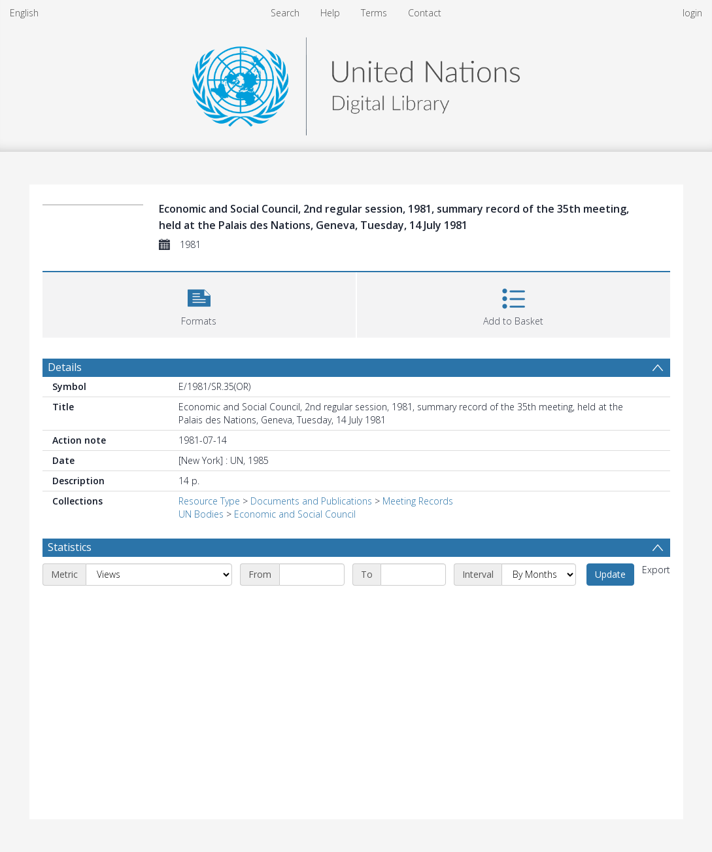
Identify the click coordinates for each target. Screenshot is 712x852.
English (24, 13)
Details (65, 367)
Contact (424, 13)
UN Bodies (201, 514)
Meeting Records (417, 501)
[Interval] (538, 574)
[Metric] (159, 574)
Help (330, 13)
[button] (199, 303)
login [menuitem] (692, 13)
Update (610, 574)
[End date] (413, 574)
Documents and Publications (311, 501)
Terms (374, 13)
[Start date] (312, 574)
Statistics (70, 547)
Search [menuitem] (285, 13)
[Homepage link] (355, 82)
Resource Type (209, 501)
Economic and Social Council (295, 514)
